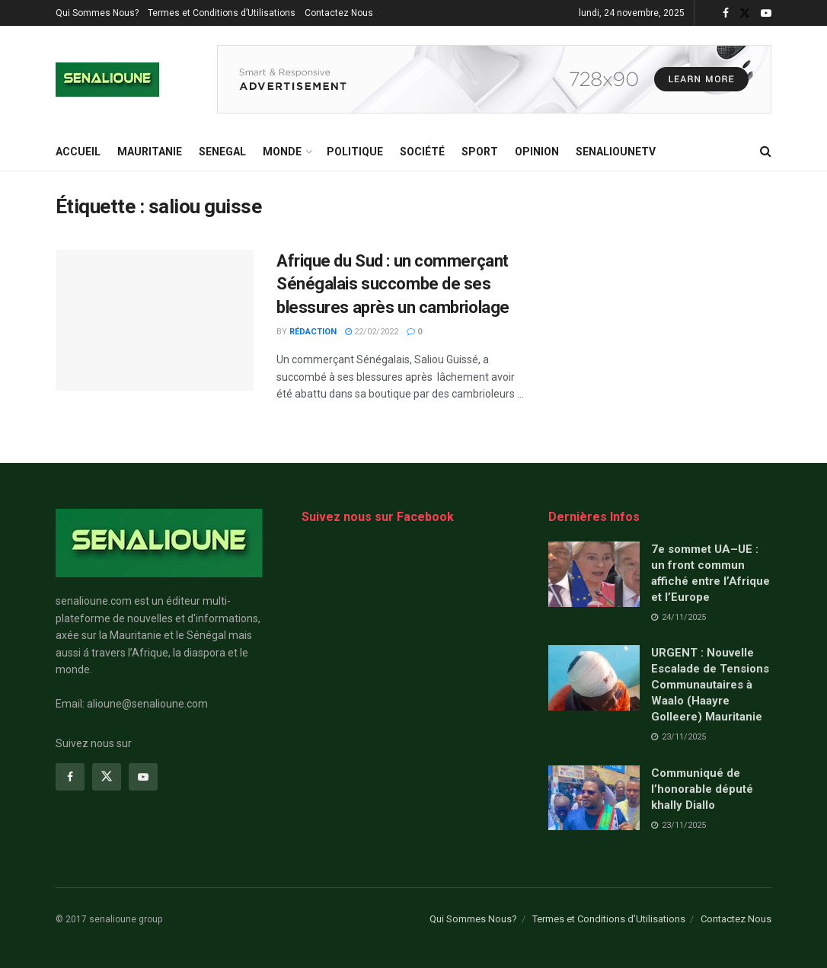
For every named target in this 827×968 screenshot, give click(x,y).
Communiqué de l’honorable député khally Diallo (702, 789)
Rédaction (313, 332)
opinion (537, 151)
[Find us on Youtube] (143, 777)
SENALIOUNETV (616, 151)
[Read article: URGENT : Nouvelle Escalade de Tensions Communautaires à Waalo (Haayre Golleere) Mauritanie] (594, 678)
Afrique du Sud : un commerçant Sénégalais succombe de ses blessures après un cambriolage (392, 284)
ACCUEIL (78, 151)
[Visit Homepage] (107, 79)
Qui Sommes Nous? (97, 13)
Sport (479, 151)
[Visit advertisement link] (494, 79)
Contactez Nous (339, 13)
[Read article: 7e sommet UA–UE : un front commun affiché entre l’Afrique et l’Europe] (594, 574)
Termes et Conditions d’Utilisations (221, 13)
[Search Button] (765, 152)
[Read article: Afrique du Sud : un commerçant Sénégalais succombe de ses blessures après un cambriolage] (155, 320)
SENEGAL (222, 151)
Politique (355, 151)
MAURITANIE (149, 151)
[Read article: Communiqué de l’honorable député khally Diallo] (594, 798)
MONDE (282, 151)
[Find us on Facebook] (70, 777)
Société (422, 151)
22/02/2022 (371, 332)
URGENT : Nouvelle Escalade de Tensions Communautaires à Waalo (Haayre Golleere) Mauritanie (710, 685)
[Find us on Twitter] (106, 777)
